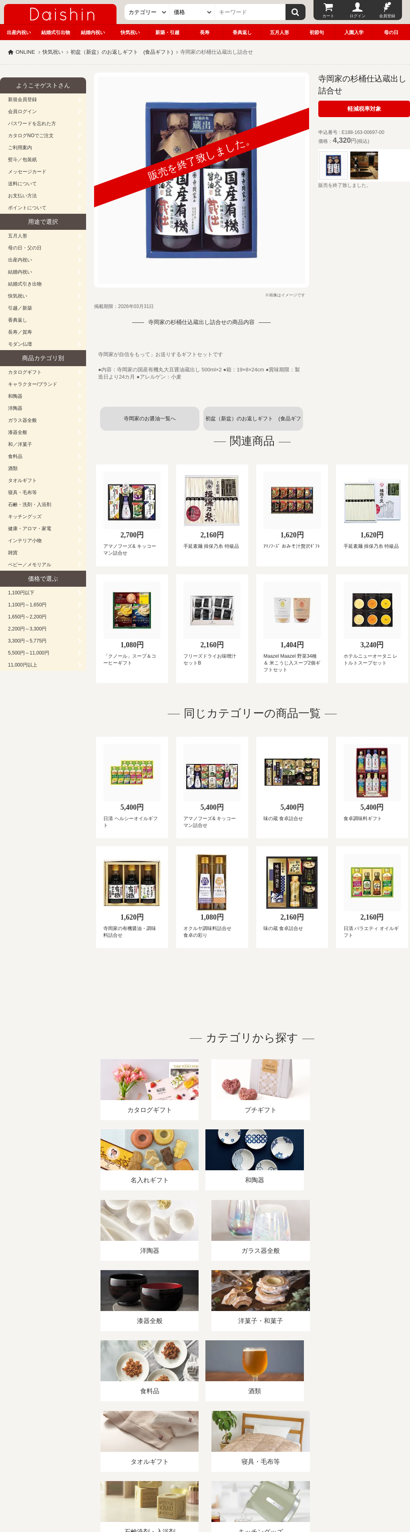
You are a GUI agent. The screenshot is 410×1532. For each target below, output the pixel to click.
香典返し (242, 32)
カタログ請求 (289, 1440)
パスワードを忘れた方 (32, 123)
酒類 (13, 468)
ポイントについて (27, 208)
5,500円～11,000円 (28, 653)
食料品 (15, 456)
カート (328, 16)
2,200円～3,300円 (27, 629)
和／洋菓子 (20, 444)
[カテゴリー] (147, 12)
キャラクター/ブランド (32, 384)
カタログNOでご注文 (31, 135)
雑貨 (13, 552)
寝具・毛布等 (22, 492)
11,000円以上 (22, 665)
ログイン (358, 16)
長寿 (204, 32)
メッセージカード (27, 171)
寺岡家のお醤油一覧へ (150, 418)
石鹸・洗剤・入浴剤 (29, 504)
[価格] (192, 12)
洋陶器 (15, 408)
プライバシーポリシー (236, 1440)
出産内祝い (19, 32)
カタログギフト (25, 372)
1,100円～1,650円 (27, 605)
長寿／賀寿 (20, 332)
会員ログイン (22, 111)
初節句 (317, 32)
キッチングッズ (25, 516)
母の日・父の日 (25, 248)
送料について (22, 183)
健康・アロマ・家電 (29, 528)
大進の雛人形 (205, 1493)
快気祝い (130, 32)
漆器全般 (17, 432)
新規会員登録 (22, 99)
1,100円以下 (21, 593)
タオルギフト (22, 480)
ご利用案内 (20, 147)
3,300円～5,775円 (27, 641)
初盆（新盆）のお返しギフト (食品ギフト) (121, 52)
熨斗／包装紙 (22, 159)
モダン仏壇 (20, 344)
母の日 (391, 32)
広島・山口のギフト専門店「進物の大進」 (205, 1482)
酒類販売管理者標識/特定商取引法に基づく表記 (141, 1440)
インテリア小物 (25, 540)
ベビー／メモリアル (29, 564)
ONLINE (25, 52)
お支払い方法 (22, 196)
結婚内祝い (93, 32)
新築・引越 (167, 32)
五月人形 (279, 32)
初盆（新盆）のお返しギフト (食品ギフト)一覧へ (253, 423)
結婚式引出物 (55, 32)
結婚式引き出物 (25, 284)
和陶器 (15, 396)
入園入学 (354, 32)
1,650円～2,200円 (27, 617)
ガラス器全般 (22, 420)
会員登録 (387, 16)
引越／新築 (20, 308)
